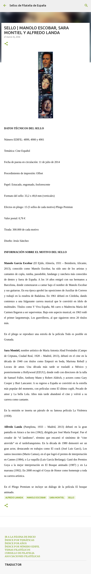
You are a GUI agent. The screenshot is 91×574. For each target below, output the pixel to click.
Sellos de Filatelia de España (28, 5)
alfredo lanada (14, 497)
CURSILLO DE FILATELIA (19, 553)
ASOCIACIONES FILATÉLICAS (22, 556)
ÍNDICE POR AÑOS (16, 543)
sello (71, 497)
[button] (6, 44)
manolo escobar (36, 497)
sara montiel (56, 497)
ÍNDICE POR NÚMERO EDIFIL (22, 546)
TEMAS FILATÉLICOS (17, 549)
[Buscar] (86, 5)
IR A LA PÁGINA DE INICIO (20, 536)
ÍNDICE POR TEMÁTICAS (19, 540)
